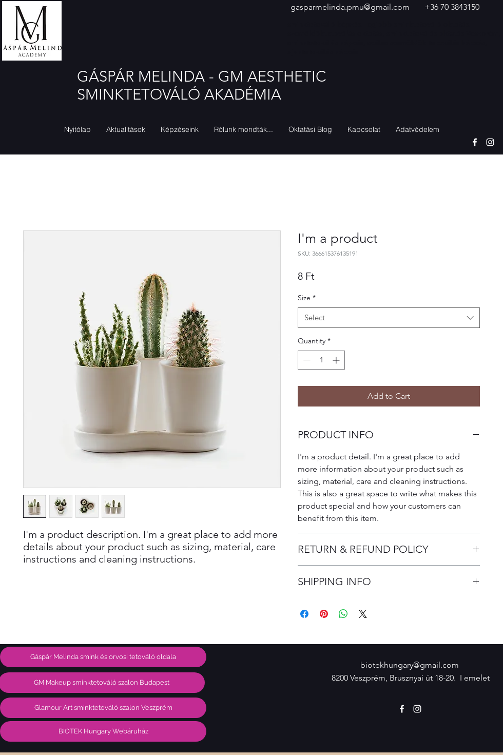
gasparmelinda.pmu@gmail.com (350, 7)
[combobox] (389, 317)
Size (307, 297)
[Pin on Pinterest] (324, 614)
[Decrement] (305, 360)
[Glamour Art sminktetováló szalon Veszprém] (103, 708)
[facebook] (475, 142)
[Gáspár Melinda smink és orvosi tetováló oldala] (103, 657)
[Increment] (337, 360)
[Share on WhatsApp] (343, 614)
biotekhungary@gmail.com (409, 665)
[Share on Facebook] (304, 614)
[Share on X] (363, 614)
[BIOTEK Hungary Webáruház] (103, 731)
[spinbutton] (321, 360)
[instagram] (490, 142)
